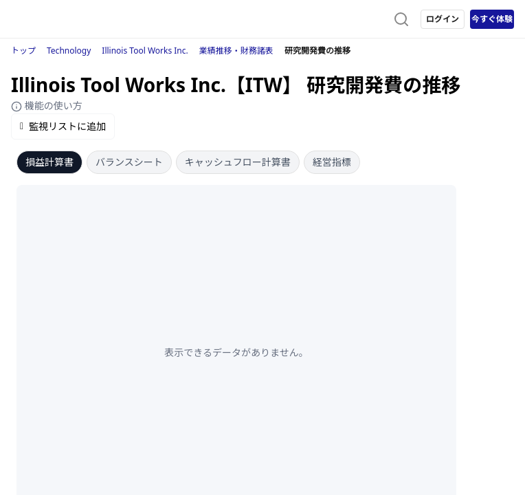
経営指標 (332, 161)
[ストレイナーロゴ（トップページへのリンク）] (65, 19)
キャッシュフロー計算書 (238, 161)
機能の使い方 (46, 105)
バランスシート (129, 161)
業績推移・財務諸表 (236, 50)
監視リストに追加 (63, 126)
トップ (23, 50)
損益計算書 (49, 161)
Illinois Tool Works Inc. (145, 50)
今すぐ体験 (492, 19)
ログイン (442, 19)
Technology (69, 50)
